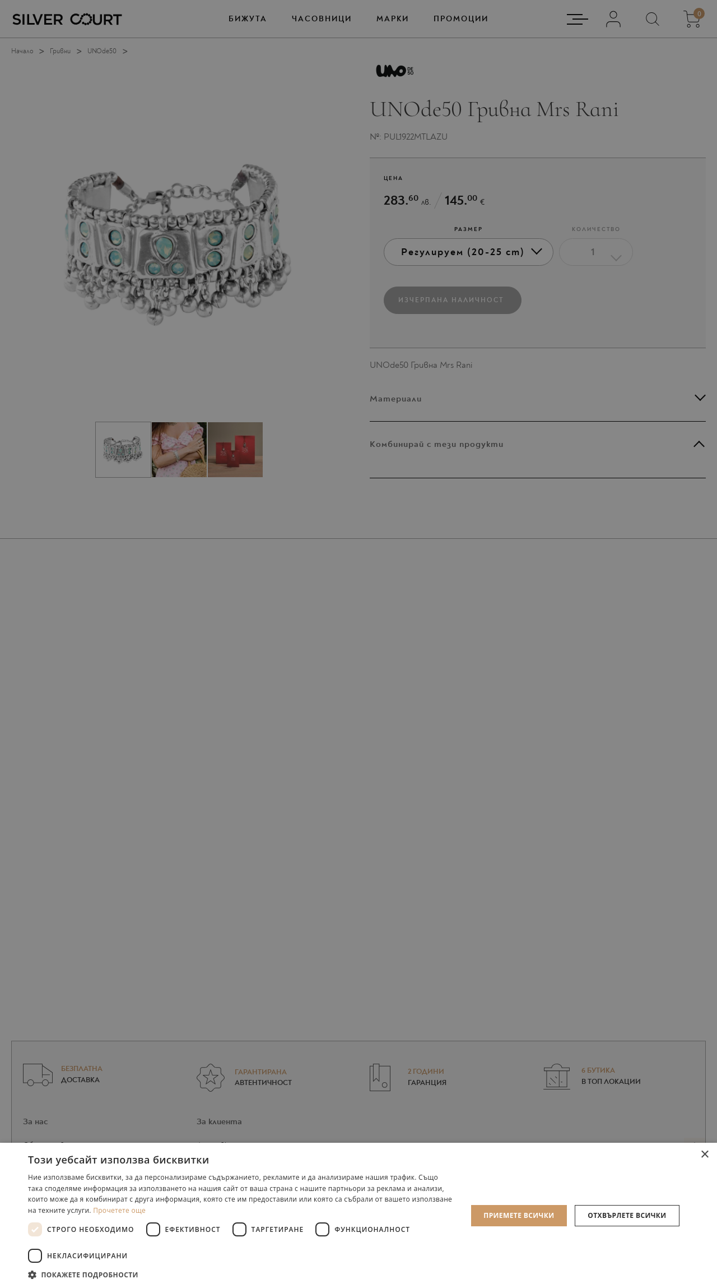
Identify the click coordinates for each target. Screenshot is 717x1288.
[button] (241, 1274)
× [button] (704, 1155)
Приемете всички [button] (518, 1215)
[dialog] (358, 644)
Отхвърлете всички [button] (627, 1215)
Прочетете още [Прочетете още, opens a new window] (119, 1210)
